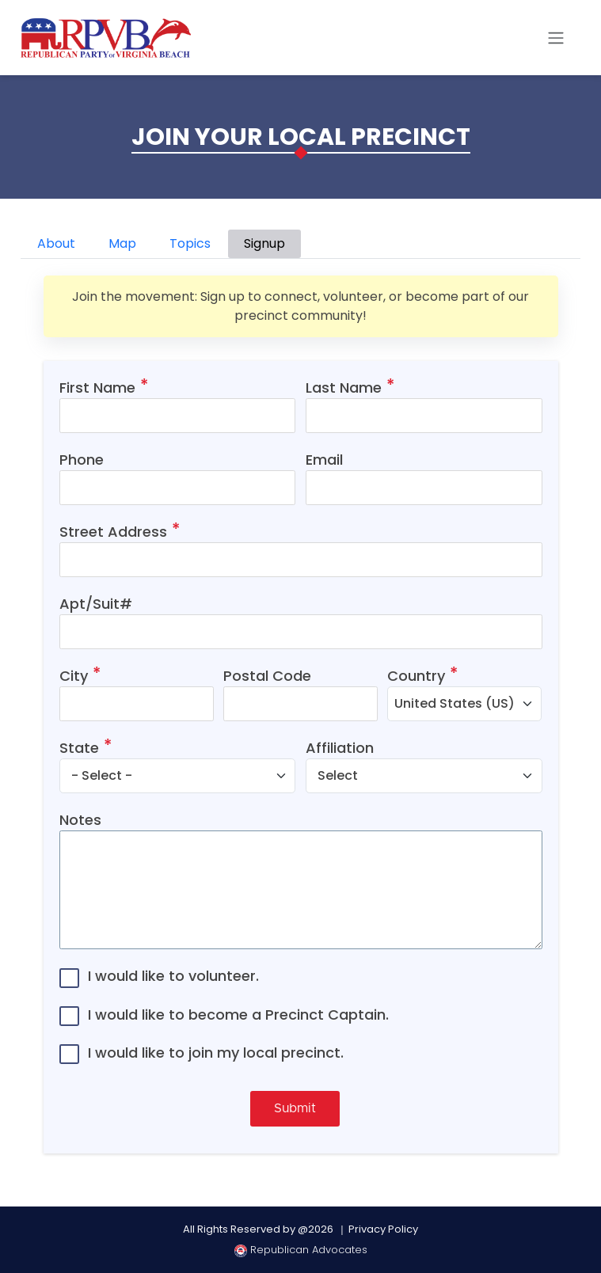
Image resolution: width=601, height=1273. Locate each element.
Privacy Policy (383, 1229)
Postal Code (267, 676)
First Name (97, 387)
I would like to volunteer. (173, 976)
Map (122, 243)
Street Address (113, 532)
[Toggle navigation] (555, 38)
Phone (81, 459)
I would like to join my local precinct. (216, 1052)
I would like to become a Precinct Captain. (238, 1014)
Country (416, 676)
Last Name (344, 387)
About (56, 243)
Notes (80, 820)
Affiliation (340, 748)
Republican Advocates (300, 1249)
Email (324, 459)
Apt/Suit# (95, 604)
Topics (190, 243)
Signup (264, 243)
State (79, 748)
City (73, 676)
